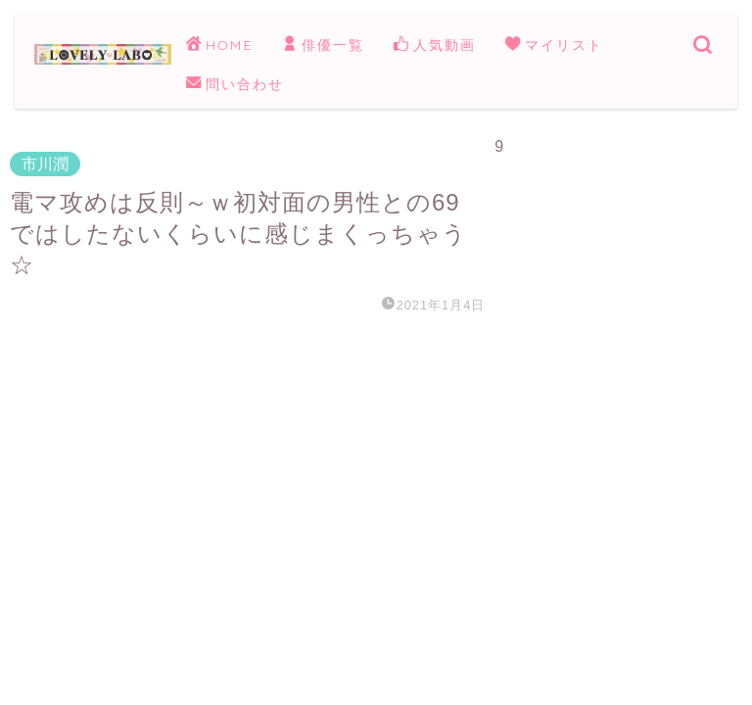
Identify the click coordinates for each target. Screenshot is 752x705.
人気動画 (435, 46)
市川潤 (45, 164)
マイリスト (554, 46)
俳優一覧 (323, 46)
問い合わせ (235, 85)
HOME (219, 46)
